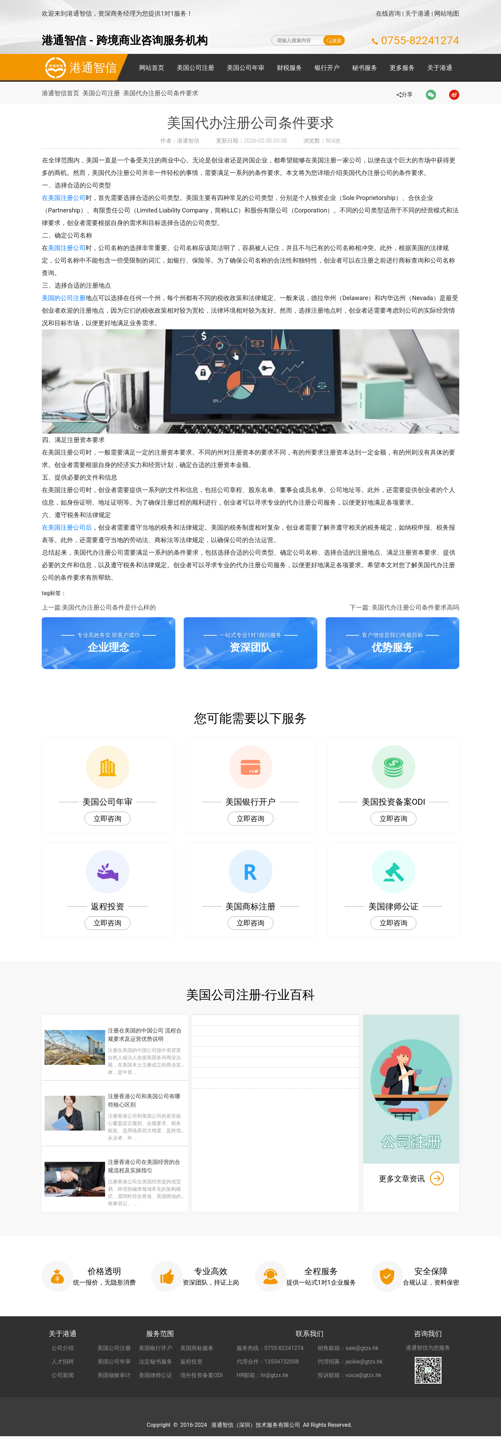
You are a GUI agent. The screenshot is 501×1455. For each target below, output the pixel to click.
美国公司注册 (195, 67)
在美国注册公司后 (67, 527)
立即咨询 (107, 818)
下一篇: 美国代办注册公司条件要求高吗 (404, 607)
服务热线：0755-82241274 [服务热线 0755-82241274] (270, 1350)
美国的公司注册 (64, 298)
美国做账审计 (114, 1377)
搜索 (334, 40)
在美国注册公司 (64, 197)
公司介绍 (62, 1350)
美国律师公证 (155, 1377)
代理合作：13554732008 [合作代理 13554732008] (268, 1364)
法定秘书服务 (155, 1364)
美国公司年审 (245, 67)
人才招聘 (62, 1364)
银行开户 (327, 67)
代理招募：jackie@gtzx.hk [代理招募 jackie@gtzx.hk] (350, 1364)
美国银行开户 (155, 1350)
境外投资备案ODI (201, 1377)
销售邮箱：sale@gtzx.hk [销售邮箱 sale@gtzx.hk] (348, 1350)
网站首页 (151, 67)
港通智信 (79, 67)
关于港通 (417, 13)
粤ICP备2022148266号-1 (353, 1443)
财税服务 (289, 67)
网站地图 (446, 13)
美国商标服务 (197, 1350)
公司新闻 (62, 1377)
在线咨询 (388, 13)
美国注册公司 (67, 247)
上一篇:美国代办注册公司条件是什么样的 (99, 607)
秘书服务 (364, 67)
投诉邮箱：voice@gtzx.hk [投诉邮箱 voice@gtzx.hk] (349, 1377)
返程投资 (191, 1364)
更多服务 (402, 67)
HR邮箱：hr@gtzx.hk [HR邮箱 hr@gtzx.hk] (262, 1377)
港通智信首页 (60, 93)
